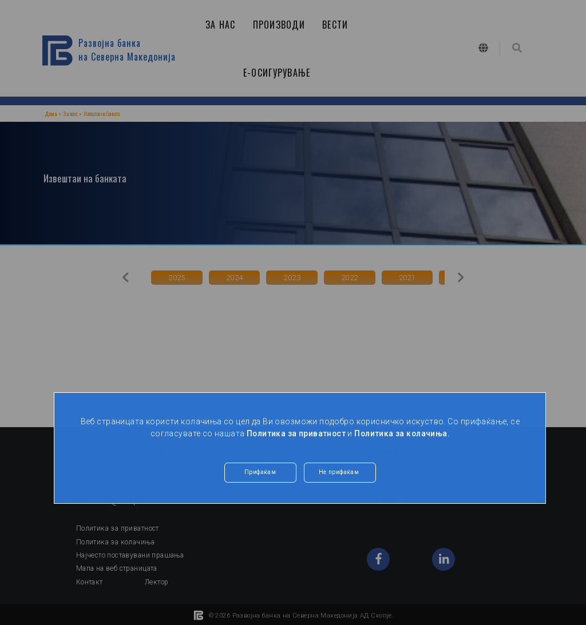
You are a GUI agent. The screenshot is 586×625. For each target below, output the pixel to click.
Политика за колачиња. (403, 433)
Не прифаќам (339, 473)
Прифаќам (259, 473)
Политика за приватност (294, 433)
